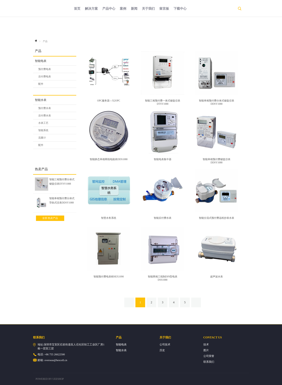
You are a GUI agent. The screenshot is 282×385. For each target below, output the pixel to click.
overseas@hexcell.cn (55, 360)
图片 (206, 350)
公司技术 (165, 344)
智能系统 (43, 130)
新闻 (134, 28)
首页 (77, 28)
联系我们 (208, 361)
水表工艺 (43, 123)
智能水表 (40, 99)
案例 (123, 28)
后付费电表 (44, 76)
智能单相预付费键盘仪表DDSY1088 (216, 161)
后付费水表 (44, 115)
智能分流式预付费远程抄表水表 (216, 218)
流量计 (42, 137)
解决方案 (91, 28)
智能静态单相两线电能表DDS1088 (109, 159)
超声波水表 (216, 276)
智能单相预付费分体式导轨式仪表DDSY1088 (61, 200)
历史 (162, 350)
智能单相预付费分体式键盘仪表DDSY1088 (216, 102)
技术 (206, 344)
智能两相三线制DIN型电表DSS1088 (163, 278)
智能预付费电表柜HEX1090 (109, 276)
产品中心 (108, 28)
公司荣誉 (208, 356)
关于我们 (148, 28)
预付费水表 (44, 108)
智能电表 (40, 60)
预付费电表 (44, 69)
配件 (40, 84)
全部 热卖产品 (50, 218)
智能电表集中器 (162, 159)
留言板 (164, 28)
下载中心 (180, 28)
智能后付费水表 (162, 218)
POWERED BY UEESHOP (50, 379)
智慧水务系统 (108, 218)
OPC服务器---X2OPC (108, 100)
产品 (45, 41)
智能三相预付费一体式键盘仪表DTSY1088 (162, 102)
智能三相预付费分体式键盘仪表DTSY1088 (61, 181)
